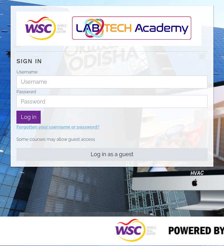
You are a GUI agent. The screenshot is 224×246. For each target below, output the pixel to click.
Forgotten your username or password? (58, 126)
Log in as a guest (112, 154)
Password (26, 91)
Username (27, 71)
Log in (28, 117)
